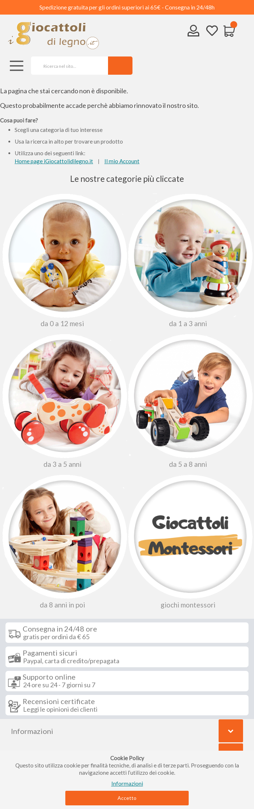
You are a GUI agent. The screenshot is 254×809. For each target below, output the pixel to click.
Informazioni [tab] (32, 731)
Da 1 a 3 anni (189, 261)
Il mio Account (121, 161)
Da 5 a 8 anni (189, 401)
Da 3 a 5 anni (63, 401)
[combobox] (67, 65)
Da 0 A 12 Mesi (63, 261)
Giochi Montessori (189, 541)
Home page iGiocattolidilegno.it (54, 161)
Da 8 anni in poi (63, 541)
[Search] (120, 65)
